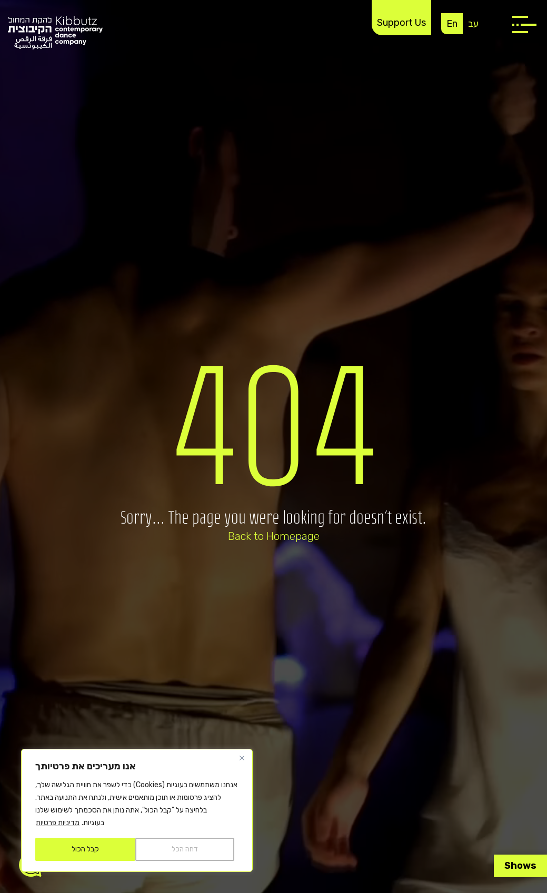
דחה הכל (185, 849)
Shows (520, 865)
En (452, 23)
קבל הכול (85, 849)
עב (473, 23)
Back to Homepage (274, 536)
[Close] (241, 757)
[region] (137, 810)
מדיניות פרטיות (57, 822)
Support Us (401, 22)
